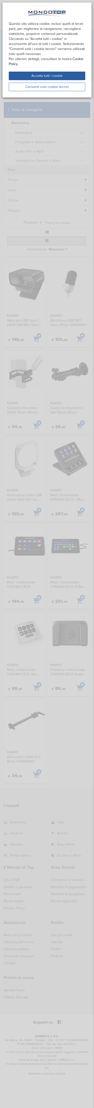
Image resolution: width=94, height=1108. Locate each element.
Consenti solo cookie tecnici (47, 87)
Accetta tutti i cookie (47, 76)
